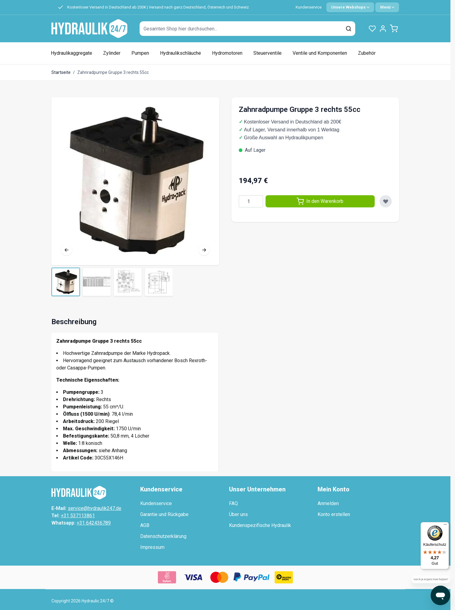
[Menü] (445, 525)
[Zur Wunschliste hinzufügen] (386, 201)
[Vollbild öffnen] (135, 181)
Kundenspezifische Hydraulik (260, 525)
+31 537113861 (78, 515)
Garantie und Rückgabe (164, 514)
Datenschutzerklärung (163, 536)
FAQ (233, 503)
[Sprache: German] (350, 7)
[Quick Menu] (387, 7)
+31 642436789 (94, 523)
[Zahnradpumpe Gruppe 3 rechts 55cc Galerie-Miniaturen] (112, 281)
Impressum (152, 547)
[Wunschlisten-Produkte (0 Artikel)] (372, 28)
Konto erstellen (334, 514)
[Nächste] (204, 249)
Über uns (238, 514)
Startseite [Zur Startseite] (61, 72)
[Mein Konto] (383, 28)
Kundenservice (308, 7)
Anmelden (328, 503)
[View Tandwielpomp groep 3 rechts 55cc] (65, 282)
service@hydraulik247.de (94, 508)
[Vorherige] (66, 249)
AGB (144, 525)
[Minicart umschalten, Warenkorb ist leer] (394, 28)
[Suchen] (348, 28)
